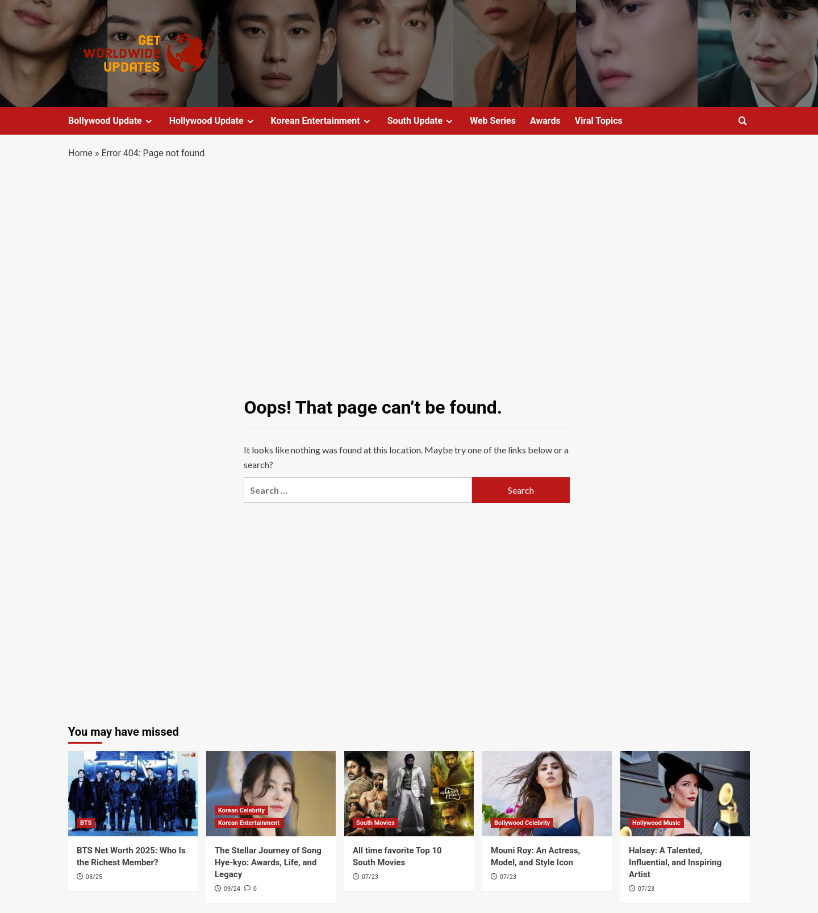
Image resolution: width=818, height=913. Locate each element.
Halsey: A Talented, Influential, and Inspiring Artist (675, 862)
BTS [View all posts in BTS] (85, 823)
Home (80, 153)
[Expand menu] (148, 121)
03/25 (94, 877)
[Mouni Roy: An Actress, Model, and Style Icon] (547, 793)
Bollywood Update (111, 120)
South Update (421, 120)
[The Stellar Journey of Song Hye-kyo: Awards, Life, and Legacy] (271, 793)
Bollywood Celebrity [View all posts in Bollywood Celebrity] (522, 823)
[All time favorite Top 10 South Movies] (409, 793)
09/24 (232, 889)
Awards (545, 120)
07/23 (370, 877)
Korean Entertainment (322, 120)
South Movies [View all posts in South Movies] (375, 823)
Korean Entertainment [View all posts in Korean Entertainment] (248, 823)
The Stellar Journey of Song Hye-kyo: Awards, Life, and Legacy (268, 862)
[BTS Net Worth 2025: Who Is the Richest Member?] (133, 793)
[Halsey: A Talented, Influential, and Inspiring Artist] (685, 793)
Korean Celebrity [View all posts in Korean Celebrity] (241, 810)
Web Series (493, 120)
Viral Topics (599, 120)
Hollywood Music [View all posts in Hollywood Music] (656, 823)
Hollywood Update (213, 120)
